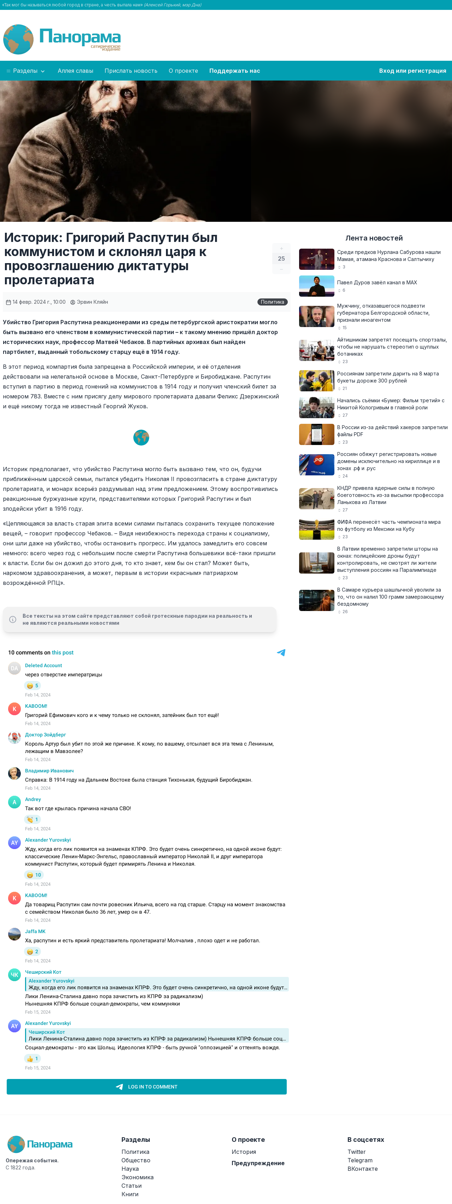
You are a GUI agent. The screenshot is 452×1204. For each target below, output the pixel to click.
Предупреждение (258, 1163)
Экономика (137, 1177)
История (244, 1151)
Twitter (356, 1151)
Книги (129, 1194)
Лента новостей (374, 238)
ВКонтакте (362, 1168)
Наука (130, 1168)
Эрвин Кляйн (89, 302)
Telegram (360, 1160)
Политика (272, 302)
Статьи (131, 1185)
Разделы (26, 71)
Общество (135, 1160)
